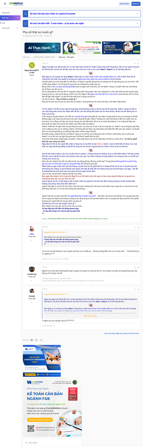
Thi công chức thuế (123, 197)
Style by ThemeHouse (38, 441)
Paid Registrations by (50, 439)
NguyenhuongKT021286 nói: (61, 304)
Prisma (32, 430)
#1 (104, 64)
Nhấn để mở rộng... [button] (77, 396)
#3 (104, 342)
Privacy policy (112, 430)
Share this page (124, 225)
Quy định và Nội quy (98, 430)
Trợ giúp (121, 430)
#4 (104, 369)
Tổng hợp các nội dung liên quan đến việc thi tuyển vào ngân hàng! (126, 173)
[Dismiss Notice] (136, 13)
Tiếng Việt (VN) (45, 430)
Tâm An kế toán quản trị (120, 211)
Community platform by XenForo (51, 437)
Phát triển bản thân (122, 141)
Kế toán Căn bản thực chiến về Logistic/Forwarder (59, 14)
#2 (104, 300)
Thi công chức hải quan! (125, 145)
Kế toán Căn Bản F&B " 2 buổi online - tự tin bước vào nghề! (63, 23)
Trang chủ (129, 430)
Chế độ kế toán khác (123, 183)
